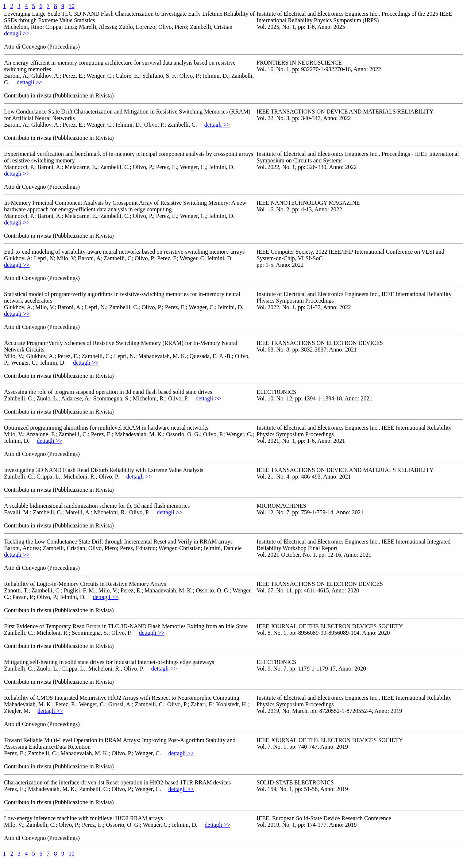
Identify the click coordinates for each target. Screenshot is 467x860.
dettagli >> (17, 33)
